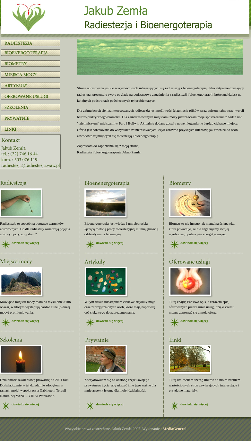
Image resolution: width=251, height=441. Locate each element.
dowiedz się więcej (25, 243)
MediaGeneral (174, 429)
